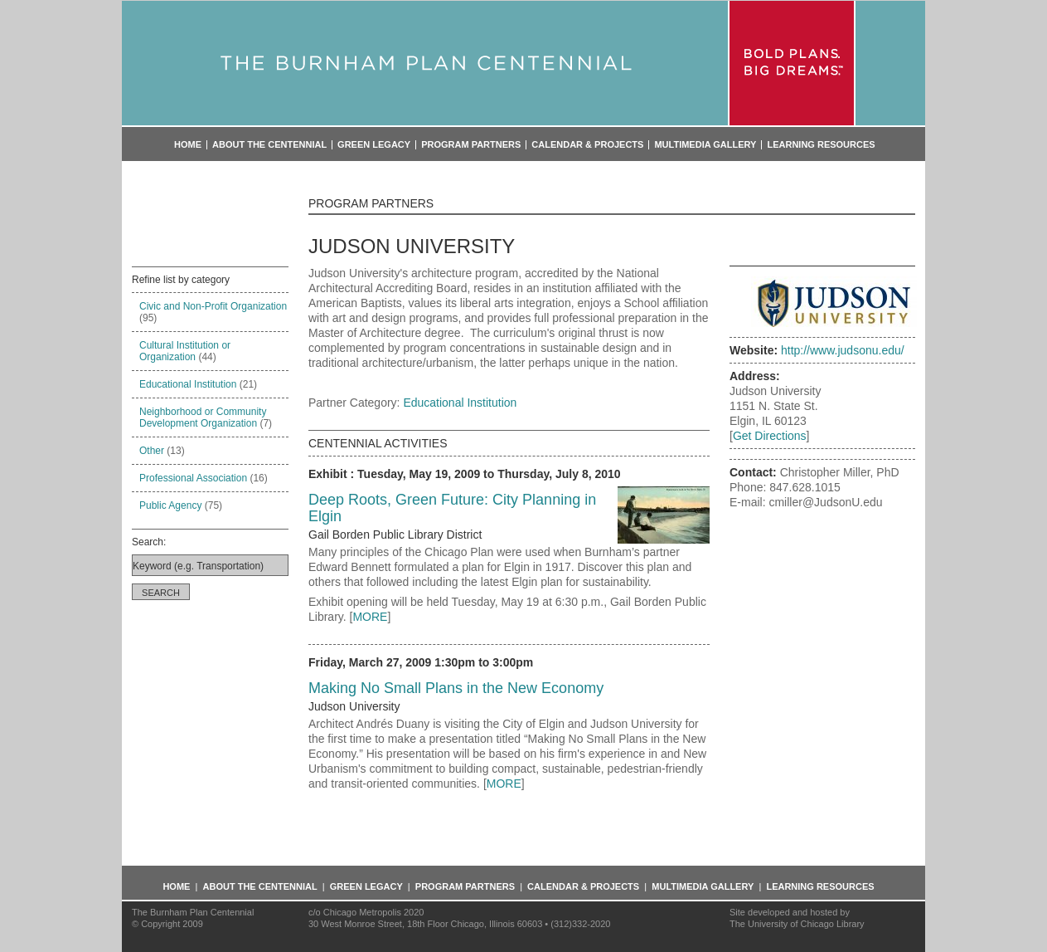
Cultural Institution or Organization (184, 351)
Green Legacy (373, 144)
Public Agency (170, 505)
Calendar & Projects (587, 144)
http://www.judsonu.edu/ (842, 350)
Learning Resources (821, 144)
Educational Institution (187, 384)
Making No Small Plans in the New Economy (455, 688)
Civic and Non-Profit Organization (213, 306)
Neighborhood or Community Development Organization (202, 417)
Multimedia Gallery (705, 144)
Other (151, 450)
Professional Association (193, 478)
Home (187, 144)
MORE (369, 616)
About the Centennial (269, 144)
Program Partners (471, 144)
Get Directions (770, 435)
